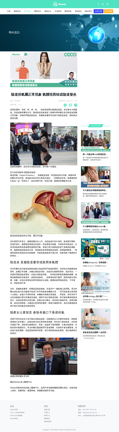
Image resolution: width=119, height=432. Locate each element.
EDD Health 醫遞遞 (16, 415)
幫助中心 (47, 415)
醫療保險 (68, 11)
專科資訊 (27, 11)
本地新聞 (58, 11)
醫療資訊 (17, 11)
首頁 (9, 11)
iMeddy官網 (14, 409)
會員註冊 (47, 409)
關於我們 (88, 11)
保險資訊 (78, 11)
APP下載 (108, 11)
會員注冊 (98, 11)
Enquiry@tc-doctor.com (89, 412)
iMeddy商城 (14, 418)
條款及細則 (47, 421)
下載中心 (47, 412)
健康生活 (47, 11)
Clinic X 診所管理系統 (17, 412)
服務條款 (47, 418)
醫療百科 (37, 11)
